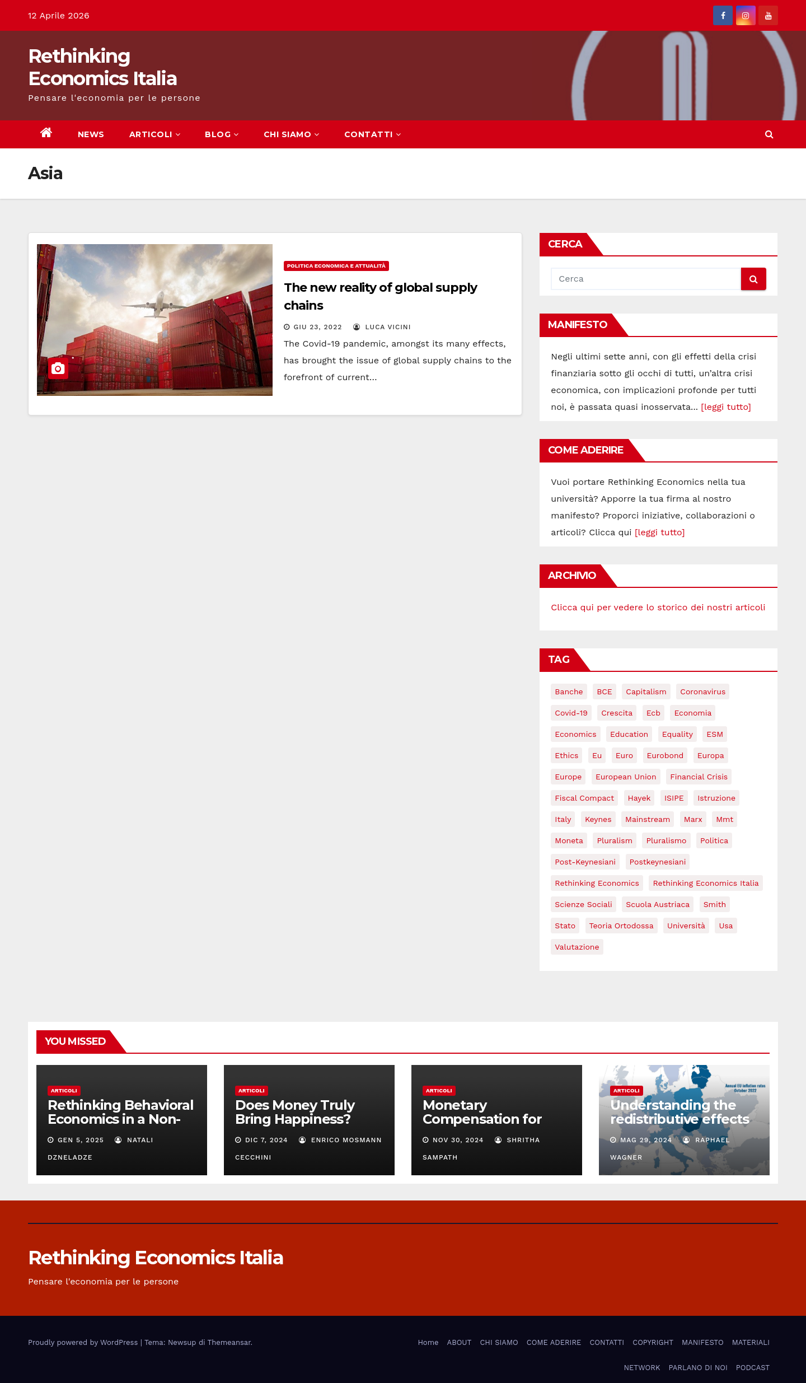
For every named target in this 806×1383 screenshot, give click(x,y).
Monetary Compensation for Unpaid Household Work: (484, 1126)
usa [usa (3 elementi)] (726, 925)
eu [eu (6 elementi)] (597, 755)
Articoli (64, 1090)
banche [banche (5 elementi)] (569, 691)
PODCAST (753, 1367)
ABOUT (459, 1342)
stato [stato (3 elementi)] (565, 925)
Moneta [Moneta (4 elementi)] (569, 840)
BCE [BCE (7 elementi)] (604, 691)
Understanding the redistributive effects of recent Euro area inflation (679, 1126)
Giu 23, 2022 (318, 327)
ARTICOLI (155, 134)
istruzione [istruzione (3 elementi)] (716, 797)
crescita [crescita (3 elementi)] (616, 712)
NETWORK (642, 1367)
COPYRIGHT (652, 1342)
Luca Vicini (382, 327)
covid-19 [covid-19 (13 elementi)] (571, 712)
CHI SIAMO (292, 134)
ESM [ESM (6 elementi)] (714, 734)
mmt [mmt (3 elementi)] (724, 819)
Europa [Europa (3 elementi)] (710, 755)
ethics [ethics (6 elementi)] (566, 755)
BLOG (222, 134)
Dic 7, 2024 (266, 1140)
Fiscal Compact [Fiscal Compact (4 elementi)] (584, 797)
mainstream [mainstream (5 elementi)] (647, 819)
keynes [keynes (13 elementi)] (598, 819)
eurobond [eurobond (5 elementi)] (665, 755)
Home (428, 1342)
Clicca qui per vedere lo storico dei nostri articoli (658, 607)
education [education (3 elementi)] (629, 734)
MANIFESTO (703, 1342)
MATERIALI (751, 1342)
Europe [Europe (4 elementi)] (568, 776)
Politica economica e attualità (336, 266)
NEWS (91, 134)
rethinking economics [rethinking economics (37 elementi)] (597, 883)
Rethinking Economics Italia (102, 67)
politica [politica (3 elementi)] (714, 840)
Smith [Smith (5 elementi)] (715, 904)
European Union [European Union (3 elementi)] (626, 776)
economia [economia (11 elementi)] (692, 712)
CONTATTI (372, 134)
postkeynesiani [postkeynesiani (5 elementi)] (658, 861)
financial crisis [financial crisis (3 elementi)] (699, 776)
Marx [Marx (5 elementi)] (693, 819)
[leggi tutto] (726, 406)
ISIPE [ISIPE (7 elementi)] (674, 797)
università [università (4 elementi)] (686, 925)
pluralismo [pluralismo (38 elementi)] (666, 840)
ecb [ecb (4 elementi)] (653, 712)
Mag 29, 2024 (646, 1140)
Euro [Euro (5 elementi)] (624, 755)
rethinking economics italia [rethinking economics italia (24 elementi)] (705, 883)
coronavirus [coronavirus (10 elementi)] (702, 691)
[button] (769, 134)
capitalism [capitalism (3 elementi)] (646, 691)
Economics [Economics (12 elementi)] (575, 734)
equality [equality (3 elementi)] (677, 734)
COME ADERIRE (554, 1342)
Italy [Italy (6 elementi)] (563, 819)
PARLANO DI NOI (697, 1367)
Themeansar (229, 1342)
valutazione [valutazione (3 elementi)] (577, 946)
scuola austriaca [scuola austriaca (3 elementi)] (658, 904)
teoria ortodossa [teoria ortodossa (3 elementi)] (621, 925)
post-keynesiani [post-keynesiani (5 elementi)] (585, 861)
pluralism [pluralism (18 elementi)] (614, 840)
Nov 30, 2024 (458, 1140)
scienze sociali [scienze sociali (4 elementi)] (583, 904)
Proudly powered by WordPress (84, 1342)
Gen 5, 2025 (81, 1140)
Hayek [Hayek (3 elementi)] (639, 797)
